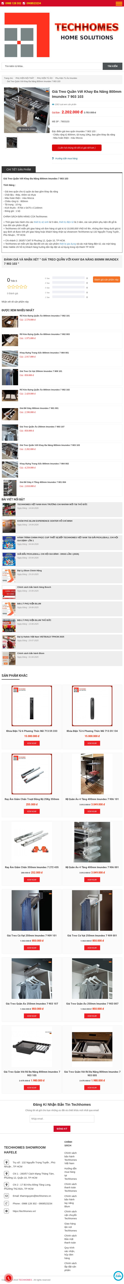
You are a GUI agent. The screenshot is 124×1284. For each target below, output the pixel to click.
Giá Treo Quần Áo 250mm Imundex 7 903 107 (42, 426)
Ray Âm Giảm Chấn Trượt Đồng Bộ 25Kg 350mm (32, 799)
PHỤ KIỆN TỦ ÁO (44, 78)
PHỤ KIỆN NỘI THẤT (25, 78)
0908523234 (32, 3)
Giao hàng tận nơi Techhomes (70, 1227)
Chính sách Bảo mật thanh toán (70, 1239)
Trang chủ (8, 78)
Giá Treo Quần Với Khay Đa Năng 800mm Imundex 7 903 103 (33, 81)
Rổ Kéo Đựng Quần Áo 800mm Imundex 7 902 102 (45, 389)
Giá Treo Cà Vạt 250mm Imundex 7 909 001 (92, 935)
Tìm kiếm (113, 66)
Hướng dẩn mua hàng (65, 158)
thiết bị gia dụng (68, 243)
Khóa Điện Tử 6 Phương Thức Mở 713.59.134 (92, 731)
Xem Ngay (31, 743)
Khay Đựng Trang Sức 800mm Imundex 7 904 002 (44, 463)
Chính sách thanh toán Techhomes (70, 1187)
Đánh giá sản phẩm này (107, 279)
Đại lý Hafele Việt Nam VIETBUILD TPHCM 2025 (40, 637)
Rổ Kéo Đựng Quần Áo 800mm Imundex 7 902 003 (45, 334)
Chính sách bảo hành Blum (30, 653)
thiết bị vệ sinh (41, 222)
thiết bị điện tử (66, 222)
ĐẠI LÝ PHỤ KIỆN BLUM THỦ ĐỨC (34, 620)
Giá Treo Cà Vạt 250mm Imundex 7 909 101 (41, 371)
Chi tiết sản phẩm (18, 169)
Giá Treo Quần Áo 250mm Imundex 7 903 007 (92, 1003)
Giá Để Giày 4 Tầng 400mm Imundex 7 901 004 (43, 482)
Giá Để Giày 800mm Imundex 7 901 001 (39, 408)
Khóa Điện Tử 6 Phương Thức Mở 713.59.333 (31, 731)
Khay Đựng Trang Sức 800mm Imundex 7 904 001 (44, 352)
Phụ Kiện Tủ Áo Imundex (66, 78)
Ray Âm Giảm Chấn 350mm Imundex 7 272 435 (32, 867)
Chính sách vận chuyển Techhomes (70, 1215)
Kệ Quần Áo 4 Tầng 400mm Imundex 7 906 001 (92, 867)
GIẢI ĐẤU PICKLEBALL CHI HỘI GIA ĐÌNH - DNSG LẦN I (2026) (48, 554)
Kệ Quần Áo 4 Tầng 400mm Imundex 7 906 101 (92, 799)
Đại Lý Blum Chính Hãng (29, 570)
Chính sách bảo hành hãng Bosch (34, 587)
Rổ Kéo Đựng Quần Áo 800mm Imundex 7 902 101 (45, 316)
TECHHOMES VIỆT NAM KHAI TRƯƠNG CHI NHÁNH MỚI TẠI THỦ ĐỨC (52, 504)
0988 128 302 (11, 3)
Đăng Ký (62, 1128)
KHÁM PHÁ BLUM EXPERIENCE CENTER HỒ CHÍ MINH (44, 521)
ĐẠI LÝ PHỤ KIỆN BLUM (29, 603)
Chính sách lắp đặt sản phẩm (70, 1267)
